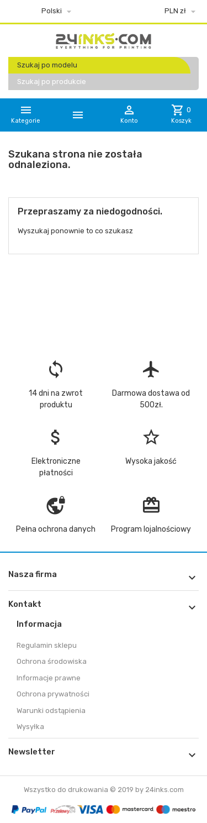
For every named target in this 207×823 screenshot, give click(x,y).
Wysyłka (30, 726)
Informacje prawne (49, 678)
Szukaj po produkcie (51, 81)
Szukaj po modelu (47, 65)
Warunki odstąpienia (51, 710)
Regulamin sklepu (47, 645)
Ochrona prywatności (53, 694)
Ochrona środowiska (52, 661)
